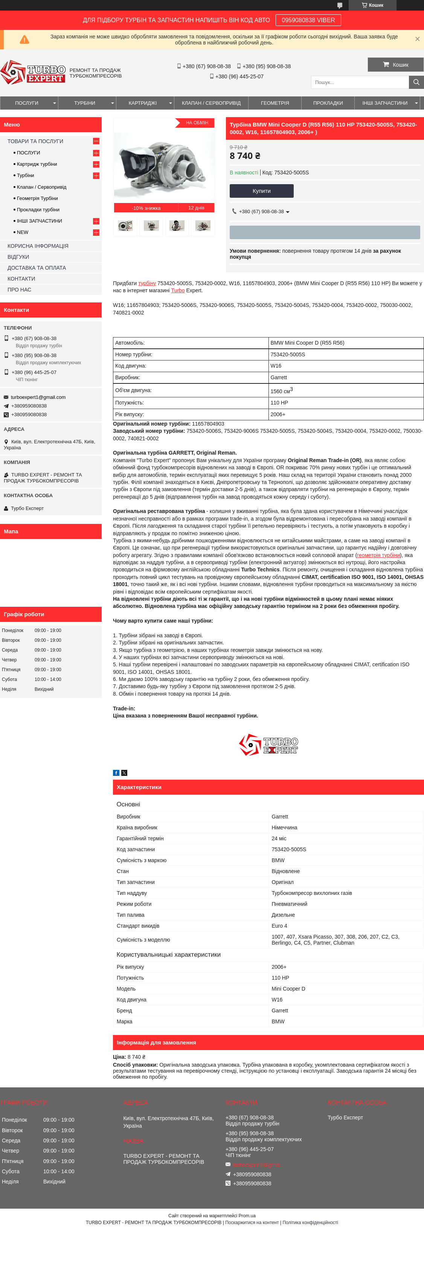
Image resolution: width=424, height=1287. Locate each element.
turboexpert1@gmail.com (38, 397)
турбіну (147, 283)
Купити (262, 191)
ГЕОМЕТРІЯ (275, 103)
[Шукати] (416, 82)
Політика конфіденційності (310, 1222)
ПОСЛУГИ (26, 103)
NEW (22, 232)
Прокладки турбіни (38, 209)
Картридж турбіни (37, 164)
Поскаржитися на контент (252, 1222)
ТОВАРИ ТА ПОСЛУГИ (35, 141)
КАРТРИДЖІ (143, 103)
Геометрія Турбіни (37, 198)
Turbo (178, 290)
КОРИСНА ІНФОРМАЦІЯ (38, 246)
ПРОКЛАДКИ (328, 103)
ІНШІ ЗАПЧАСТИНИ (384, 103)
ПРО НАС (19, 290)
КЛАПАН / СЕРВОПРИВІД (211, 103)
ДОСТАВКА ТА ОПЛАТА (37, 268)
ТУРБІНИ (84, 103)
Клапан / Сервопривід (41, 187)
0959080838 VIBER (308, 20)
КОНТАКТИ (21, 279)
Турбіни (25, 175)
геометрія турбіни (378, 555)
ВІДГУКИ (18, 257)
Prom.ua (247, 1215)
